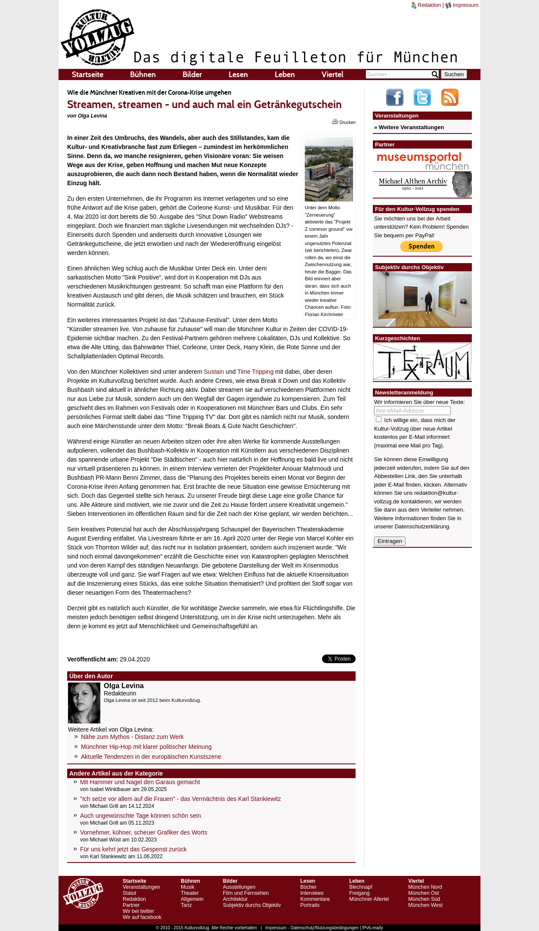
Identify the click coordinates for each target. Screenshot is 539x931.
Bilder (192, 74)
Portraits (309, 905)
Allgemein (192, 899)
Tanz (186, 905)
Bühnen (143, 74)
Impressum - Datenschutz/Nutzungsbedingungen (312, 927)
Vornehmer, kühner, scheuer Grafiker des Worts (143, 832)
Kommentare (315, 899)
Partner (131, 905)
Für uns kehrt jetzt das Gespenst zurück (133, 849)
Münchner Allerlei (369, 899)
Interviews (311, 893)
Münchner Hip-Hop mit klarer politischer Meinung (146, 746)
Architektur (235, 899)
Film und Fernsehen (246, 893)
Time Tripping (255, 371)
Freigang (359, 893)
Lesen (238, 74)
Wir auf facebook (142, 917)
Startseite (87, 74)
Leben (285, 74)
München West (425, 905)
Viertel (333, 74)
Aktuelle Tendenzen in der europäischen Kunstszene (151, 756)
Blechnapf (360, 887)
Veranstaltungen (141, 887)
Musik (187, 887)
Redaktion (426, 5)
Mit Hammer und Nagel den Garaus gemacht (140, 782)
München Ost (423, 893)
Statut (129, 893)
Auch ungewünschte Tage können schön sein (140, 815)
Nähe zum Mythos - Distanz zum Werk (132, 736)
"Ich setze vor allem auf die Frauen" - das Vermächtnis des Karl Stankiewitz (180, 798)
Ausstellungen (239, 887)
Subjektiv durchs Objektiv (252, 905)
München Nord (425, 887)
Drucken (344, 122)
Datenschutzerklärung (422, 526)
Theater (189, 893)
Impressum (461, 5)
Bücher (308, 887)
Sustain (214, 371)
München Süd (424, 899)
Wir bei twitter (138, 911)
